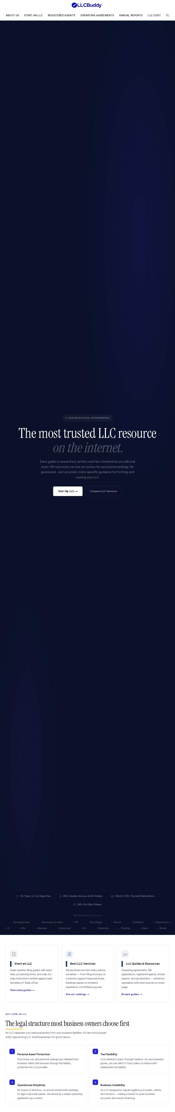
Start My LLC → (68, 491)
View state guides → (22, 990)
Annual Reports (131, 15)
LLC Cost (154, 15)
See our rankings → (77, 994)
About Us (12, 15)
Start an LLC (33, 15)
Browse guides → (132, 994)
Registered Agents (61, 15)
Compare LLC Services (103, 491)
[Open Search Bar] (167, 15)
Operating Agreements (97, 15)
